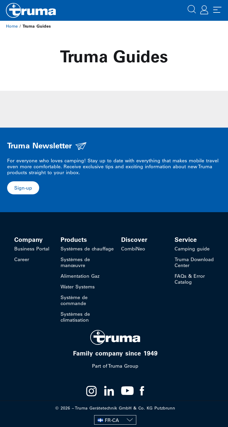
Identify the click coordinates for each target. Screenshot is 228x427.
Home (12, 26)
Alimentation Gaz (80, 276)
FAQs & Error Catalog (190, 279)
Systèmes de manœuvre (75, 262)
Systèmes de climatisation (75, 317)
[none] (115, 419)
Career (21, 259)
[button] (192, 8)
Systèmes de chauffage (87, 249)
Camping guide (192, 249)
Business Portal (31, 249)
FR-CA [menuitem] (112, 420)
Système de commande (74, 300)
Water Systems (78, 287)
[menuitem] (115, 419)
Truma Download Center (194, 262)
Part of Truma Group (115, 366)
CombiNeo (133, 249)
